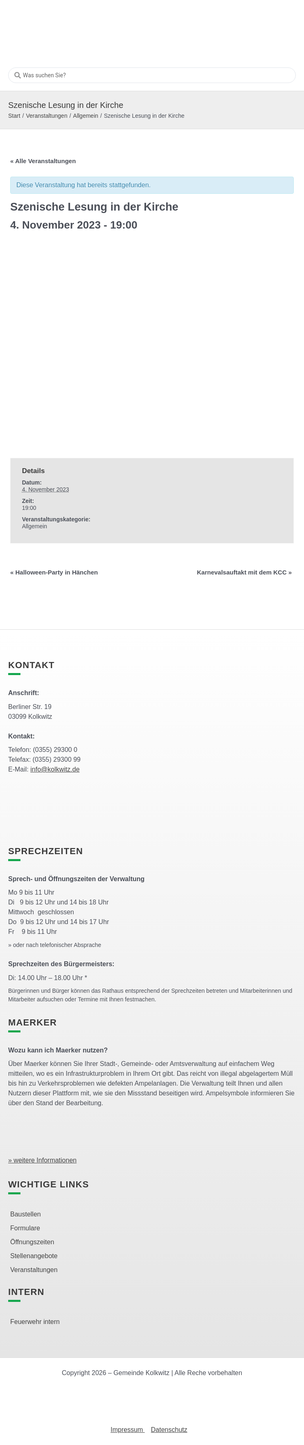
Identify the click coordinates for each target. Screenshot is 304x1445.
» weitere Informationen (42, 1160)
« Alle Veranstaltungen (43, 160)
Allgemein (85, 115)
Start (14, 115)
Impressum (127, 1429)
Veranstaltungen (46, 115)
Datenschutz (169, 1429)
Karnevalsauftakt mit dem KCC (244, 572)
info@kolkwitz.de (54, 769)
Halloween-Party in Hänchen (54, 572)
